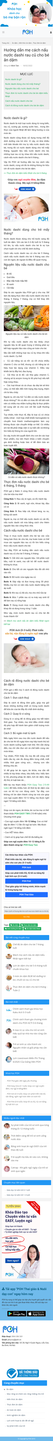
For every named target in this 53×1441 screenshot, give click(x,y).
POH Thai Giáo (26, 894)
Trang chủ (5, 43)
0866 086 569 (17, 1336)
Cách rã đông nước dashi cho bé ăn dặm (24, 105)
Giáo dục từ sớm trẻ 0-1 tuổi (17, 1190)
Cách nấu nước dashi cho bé (18, 101)
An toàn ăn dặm (13, 1410)
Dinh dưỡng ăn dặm (13, 929)
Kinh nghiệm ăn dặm (15, 1415)
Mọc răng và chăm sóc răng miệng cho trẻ (24, 1394)
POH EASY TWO (22, 813)
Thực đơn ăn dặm (39, 43)
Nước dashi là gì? (13, 79)
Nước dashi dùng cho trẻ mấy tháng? (23, 84)
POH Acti (26, 867)
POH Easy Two (31, 845)
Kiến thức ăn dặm (25, 43)
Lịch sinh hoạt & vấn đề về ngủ (19, 1420)
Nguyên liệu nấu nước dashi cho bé (22, 88)
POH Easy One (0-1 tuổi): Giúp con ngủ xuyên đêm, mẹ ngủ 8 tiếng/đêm (25, 1087)
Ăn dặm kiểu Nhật (32, 929)
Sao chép (23, 916)
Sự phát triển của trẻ (15, 1426)
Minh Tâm (15, 66)
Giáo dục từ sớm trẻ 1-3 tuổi (17, 1195)
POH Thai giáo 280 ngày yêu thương (21, 1081)
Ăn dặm (15, 43)
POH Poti (26, 881)
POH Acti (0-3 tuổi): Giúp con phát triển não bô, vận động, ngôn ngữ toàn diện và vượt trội (26, 1095)
